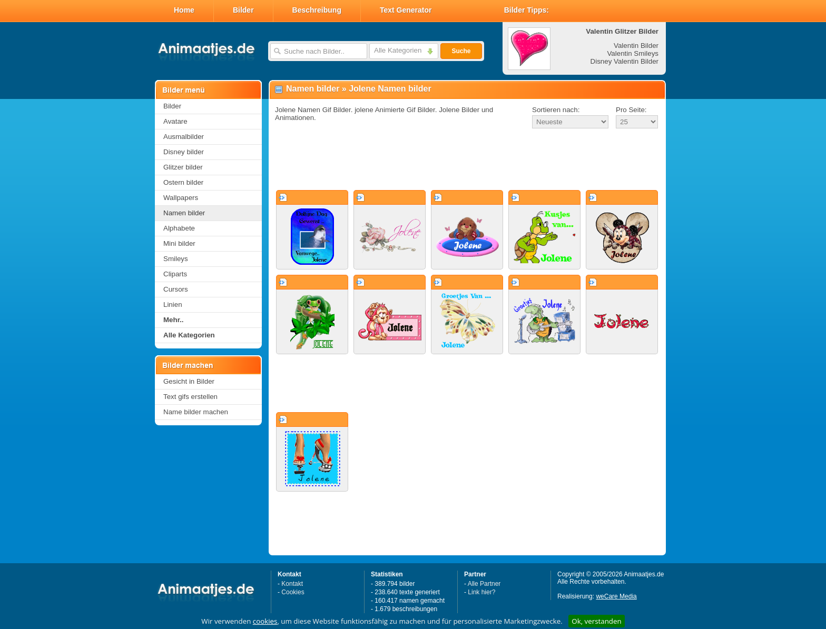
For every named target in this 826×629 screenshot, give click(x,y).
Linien (172, 304)
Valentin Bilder (636, 45)
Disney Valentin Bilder (624, 61)
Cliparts (175, 274)
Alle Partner (484, 583)
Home (184, 10)
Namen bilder (184, 213)
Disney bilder (183, 152)
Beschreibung (316, 10)
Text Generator (406, 10)
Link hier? (481, 592)
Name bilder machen (195, 412)
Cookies (292, 592)
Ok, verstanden (596, 621)
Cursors (175, 289)
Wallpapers (180, 198)
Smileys (175, 259)
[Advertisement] (467, 160)
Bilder (243, 10)
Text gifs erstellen (190, 397)
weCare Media (616, 596)
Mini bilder (179, 243)
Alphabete (179, 228)
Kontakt (292, 583)
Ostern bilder (183, 182)
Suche (460, 51)
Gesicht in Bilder (188, 381)
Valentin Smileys (632, 53)
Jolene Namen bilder (390, 88)
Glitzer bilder (183, 167)
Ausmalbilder (183, 137)
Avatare (175, 121)
